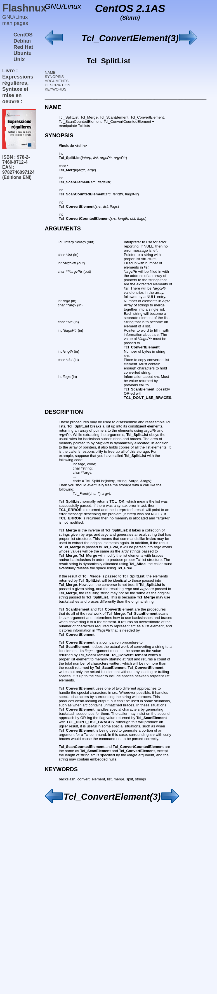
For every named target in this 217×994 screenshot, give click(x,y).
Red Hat (23, 47)
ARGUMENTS (57, 81)
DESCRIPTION (57, 85)
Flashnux (24, 8)
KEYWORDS (56, 89)
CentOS (22, 35)
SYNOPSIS (54, 77)
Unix (19, 59)
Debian (22, 41)
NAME (50, 72)
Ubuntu (22, 53)
